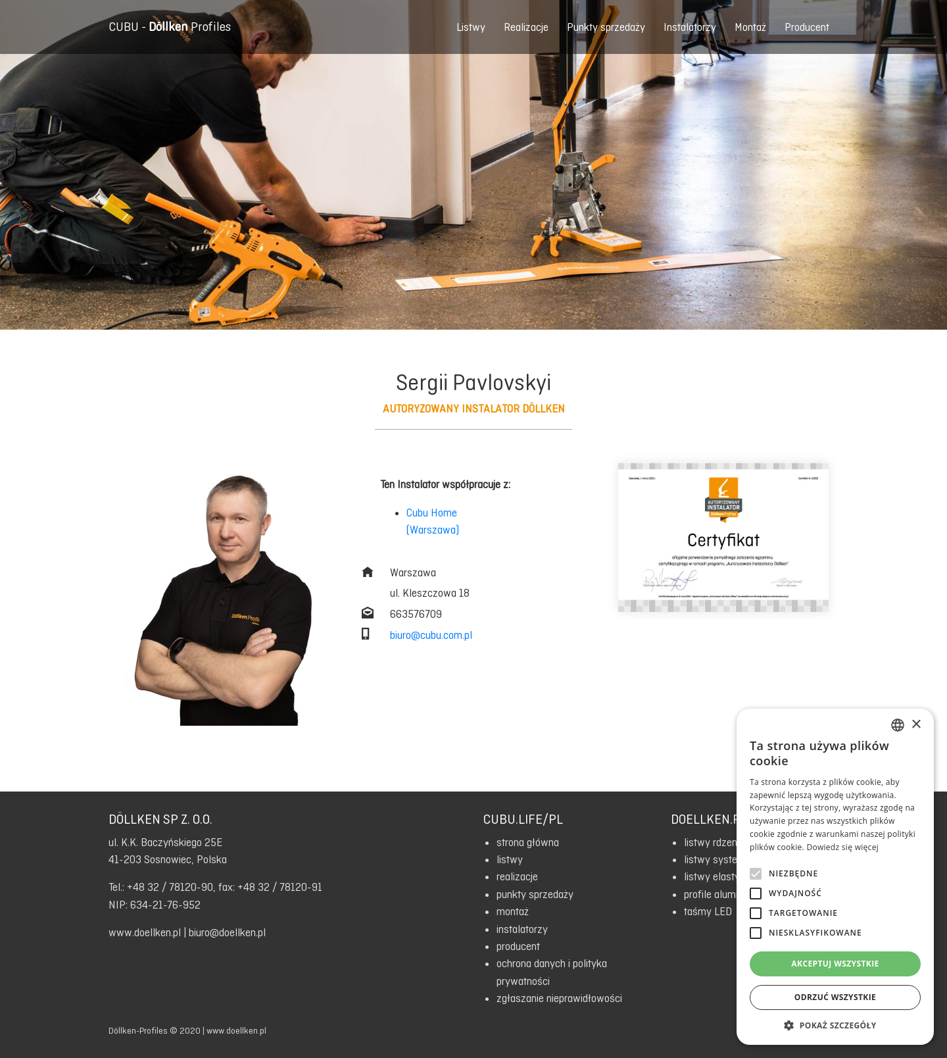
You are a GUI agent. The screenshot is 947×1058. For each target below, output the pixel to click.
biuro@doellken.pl (227, 932)
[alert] (835, 877)
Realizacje (526, 27)
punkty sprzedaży (535, 894)
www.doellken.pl (145, 932)
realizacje (517, 876)
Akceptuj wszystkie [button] (835, 963)
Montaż (750, 27)
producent (518, 946)
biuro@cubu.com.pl (431, 635)
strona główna (528, 842)
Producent (807, 27)
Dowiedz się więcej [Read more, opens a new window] (842, 847)
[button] (835, 1025)
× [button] (916, 725)
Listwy (470, 27)
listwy (510, 859)
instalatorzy (522, 929)
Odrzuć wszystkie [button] (835, 997)
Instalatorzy (690, 27)
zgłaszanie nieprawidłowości (559, 998)
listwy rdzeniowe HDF (732, 842)
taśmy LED (708, 911)
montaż (513, 911)
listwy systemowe (724, 859)
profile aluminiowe (724, 894)
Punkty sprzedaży (606, 27)
